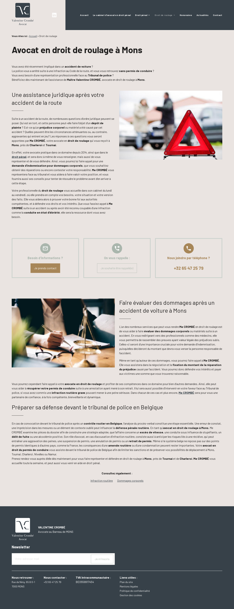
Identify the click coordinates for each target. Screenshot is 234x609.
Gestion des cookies (131, 595)
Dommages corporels (130, 480)
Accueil (84, 15)
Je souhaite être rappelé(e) (117, 268)
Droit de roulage (164, 15)
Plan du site (126, 582)
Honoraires (186, 15)
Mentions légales (129, 586)
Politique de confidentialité (135, 590)
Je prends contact (45, 268)
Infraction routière (101, 480)
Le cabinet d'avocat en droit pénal (112, 15)
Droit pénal (141, 15)
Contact (217, 15)
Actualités (203, 15)
